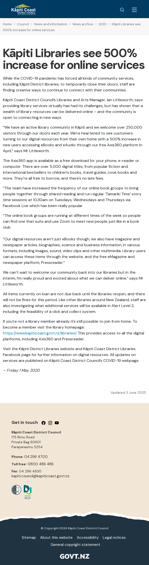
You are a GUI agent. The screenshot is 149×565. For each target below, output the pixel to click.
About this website (56, 537)
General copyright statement (75, 544)
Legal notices (114, 537)
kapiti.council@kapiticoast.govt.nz (40, 476)
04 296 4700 (36, 456)
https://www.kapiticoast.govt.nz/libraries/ (39, 333)
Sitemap (29, 537)
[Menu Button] (134, 9)
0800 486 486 (41, 464)
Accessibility (88, 537)
